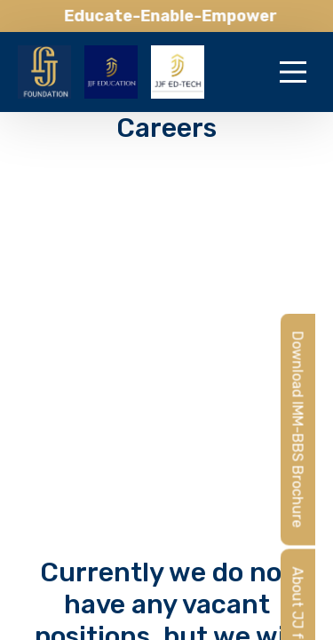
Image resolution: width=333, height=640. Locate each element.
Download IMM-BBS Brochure (297, 429)
